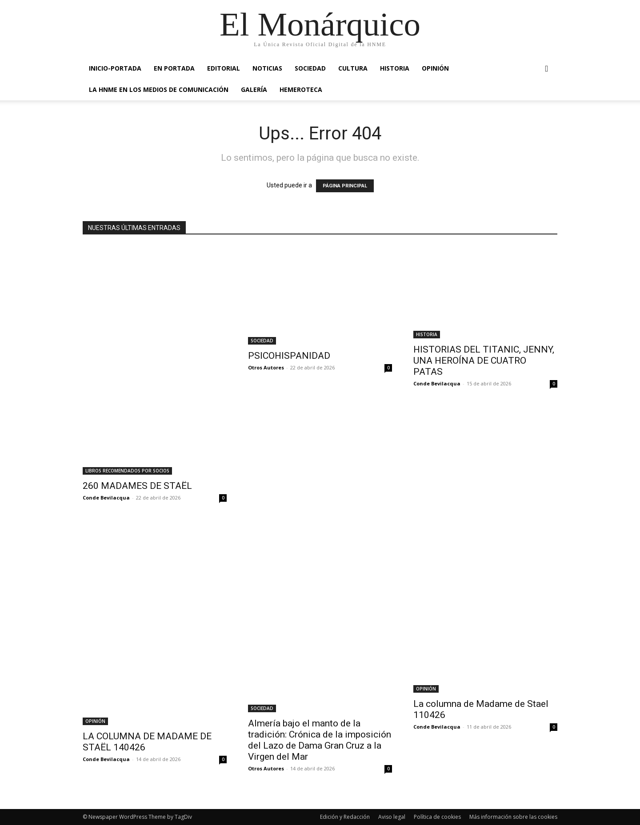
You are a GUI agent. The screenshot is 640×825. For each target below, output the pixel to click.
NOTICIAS (267, 68)
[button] (546, 69)
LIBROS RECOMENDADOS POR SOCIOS (127, 471)
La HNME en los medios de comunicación (158, 89)
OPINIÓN (435, 68)
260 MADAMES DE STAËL (137, 485)
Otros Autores (266, 367)
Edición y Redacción (345, 817)
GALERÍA (254, 89)
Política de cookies (437, 817)
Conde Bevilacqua (106, 497)
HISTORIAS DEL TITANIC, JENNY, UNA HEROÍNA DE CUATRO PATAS (483, 360)
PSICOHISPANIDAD (289, 355)
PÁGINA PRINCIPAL (345, 186)
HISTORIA (394, 68)
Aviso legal (391, 817)
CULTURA (353, 68)
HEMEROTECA (301, 89)
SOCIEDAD (310, 68)
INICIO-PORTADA (115, 68)
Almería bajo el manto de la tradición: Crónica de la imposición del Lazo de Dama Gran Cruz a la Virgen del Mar (319, 740)
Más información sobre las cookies (513, 817)
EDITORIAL (223, 68)
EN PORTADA (174, 68)
